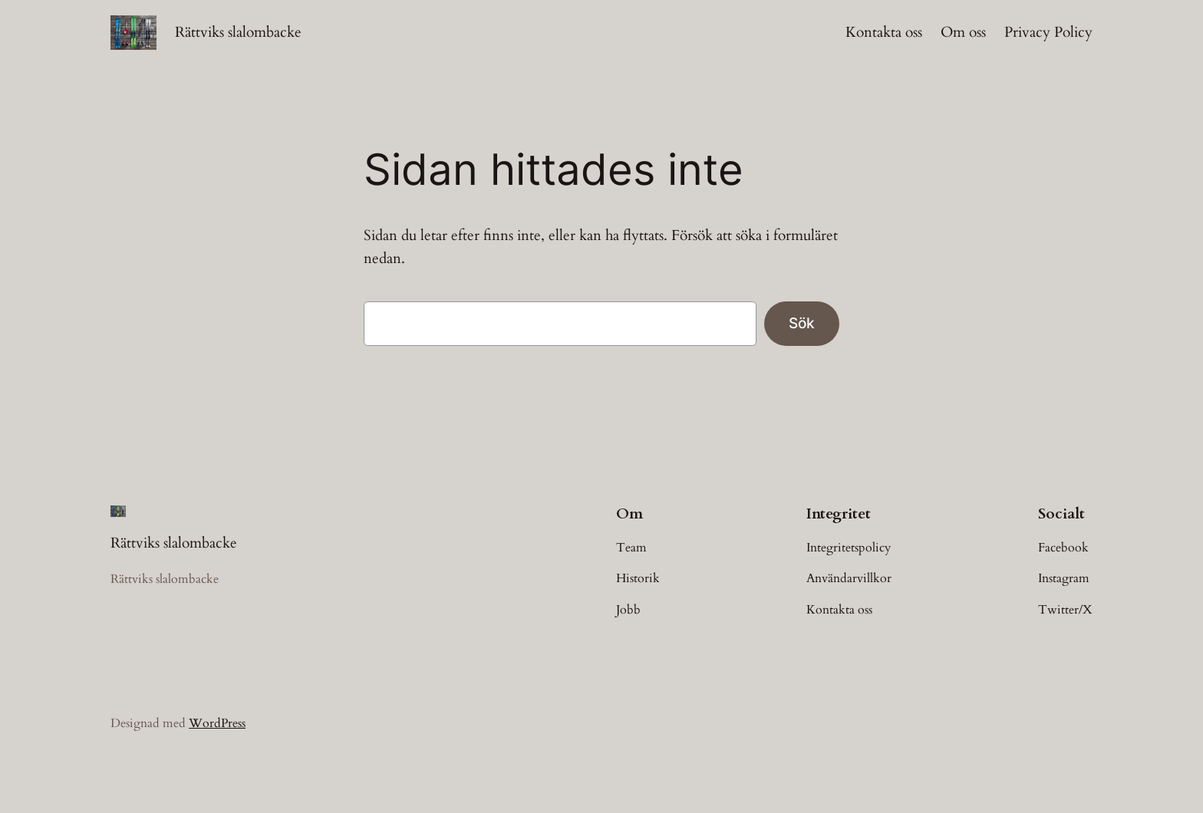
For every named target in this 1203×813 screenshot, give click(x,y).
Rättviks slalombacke (238, 32)
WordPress (217, 723)
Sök (802, 323)
